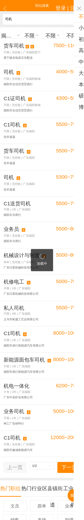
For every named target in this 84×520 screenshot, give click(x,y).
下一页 (69, 404)
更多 (42, 465)
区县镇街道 (52, 421)
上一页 (15, 404)
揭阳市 (9, 33)
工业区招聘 (73, 421)
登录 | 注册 (73, 5)
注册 (52, 481)
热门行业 (31, 421)
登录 (42, 481)
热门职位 (10, 421)
